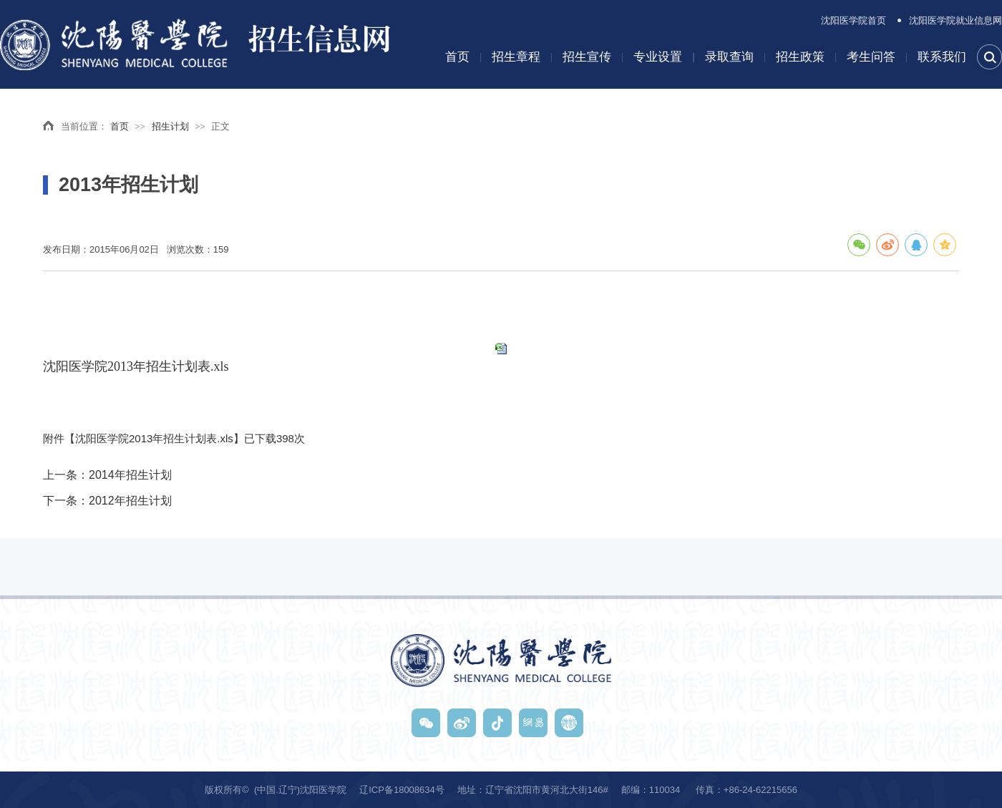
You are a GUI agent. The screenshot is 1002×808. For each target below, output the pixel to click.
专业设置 (657, 57)
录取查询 (729, 57)
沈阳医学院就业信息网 (955, 20)
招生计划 (170, 126)
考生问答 (871, 57)
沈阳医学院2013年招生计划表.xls (136, 366)
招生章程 (516, 57)
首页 (457, 57)
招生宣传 (587, 57)
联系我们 (942, 57)
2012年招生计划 (130, 501)
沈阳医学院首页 (853, 20)
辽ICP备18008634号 (401, 789)
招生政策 (800, 57)
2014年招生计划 (130, 475)
